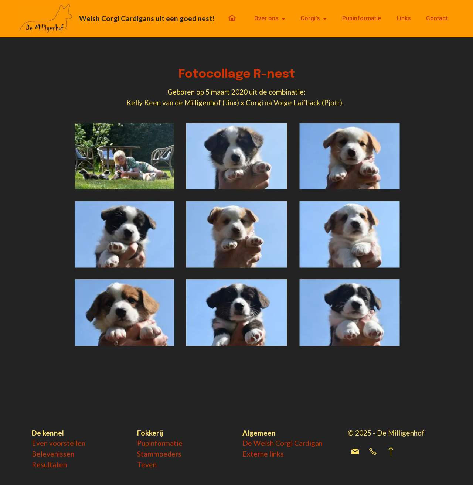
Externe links (263, 454)
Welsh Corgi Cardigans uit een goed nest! (146, 18)
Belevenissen (53, 454)
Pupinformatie (361, 18)
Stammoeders (159, 454)
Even (40, 443)
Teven (147, 464)
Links (404, 18)
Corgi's (310, 18)
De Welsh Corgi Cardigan (282, 443)
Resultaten (49, 464)
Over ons (266, 18)
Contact (437, 18)
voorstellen (67, 443)
